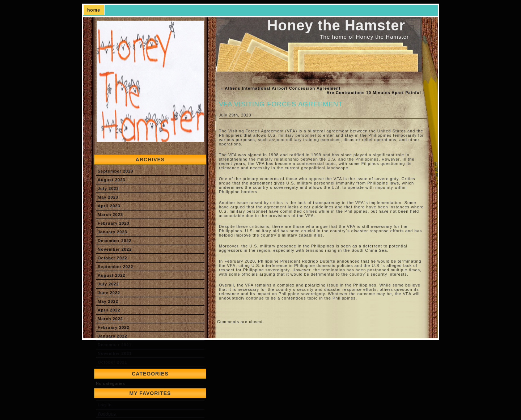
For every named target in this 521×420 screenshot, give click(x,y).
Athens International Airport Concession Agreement (282, 88)
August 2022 (111, 275)
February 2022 (114, 327)
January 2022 (112, 336)
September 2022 (115, 266)
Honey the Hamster (336, 25)
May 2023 (108, 197)
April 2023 (109, 206)
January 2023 (112, 232)
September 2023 (115, 171)
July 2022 (108, 284)
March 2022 (110, 319)
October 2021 (112, 362)
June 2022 (109, 292)
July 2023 (108, 188)
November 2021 (115, 353)
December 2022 (115, 240)
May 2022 (108, 301)
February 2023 (114, 223)
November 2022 (115, 249)
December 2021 (115, 345)
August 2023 (111, 180)
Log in (105, 405)
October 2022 (112, 258)
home (93, 10)
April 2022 (109, 310)
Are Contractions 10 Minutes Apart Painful (374, 92)
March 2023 (110, 214)
